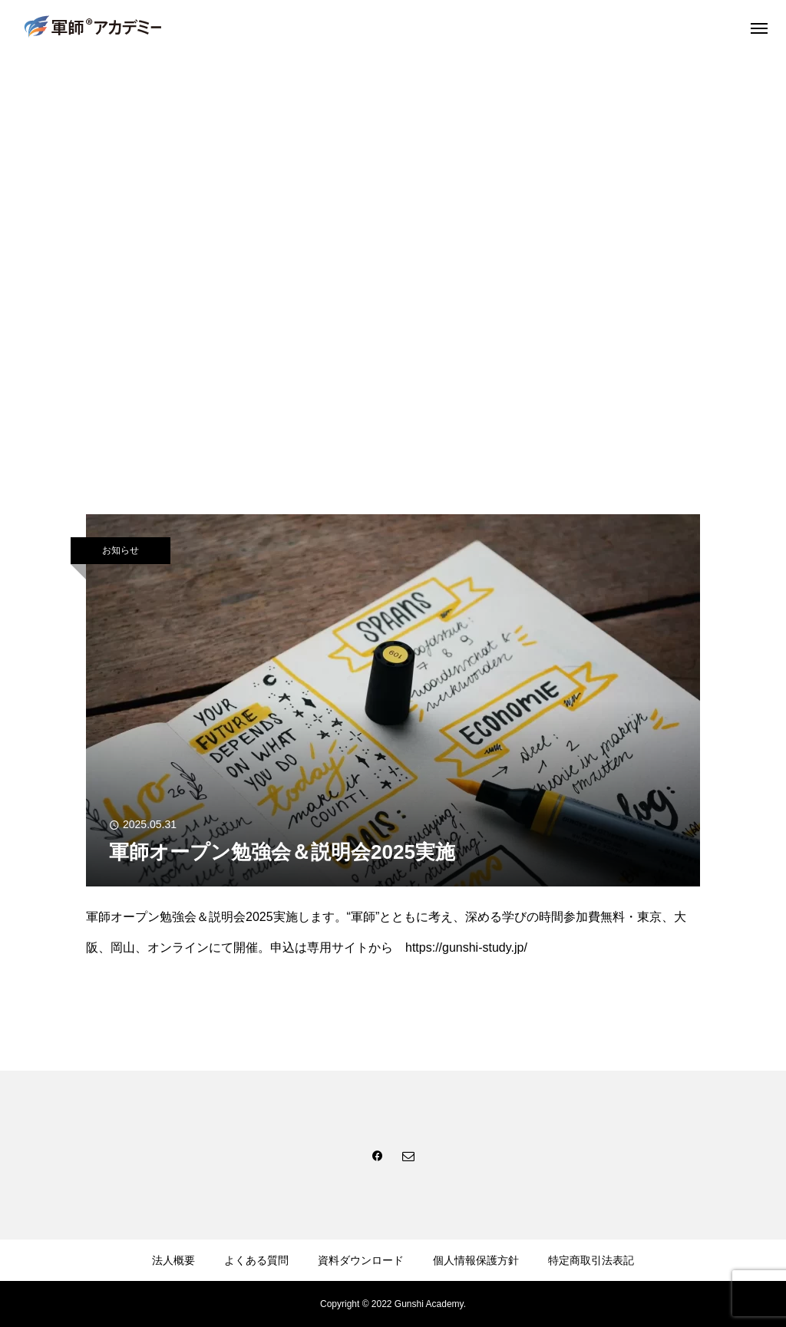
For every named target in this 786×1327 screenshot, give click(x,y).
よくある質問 (256, 1260)
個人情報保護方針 (476, 1260)
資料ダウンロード (361, 1260)
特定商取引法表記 (591, 1260)
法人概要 (173, 1260)
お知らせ (120, 550)
